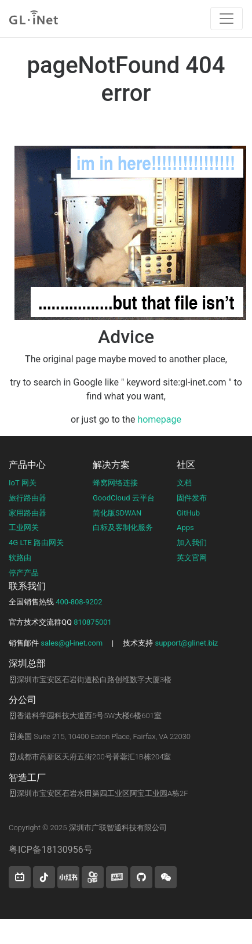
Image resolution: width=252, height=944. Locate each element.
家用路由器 (27, 513)
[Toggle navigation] (226, 18)
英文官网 (192, 557)
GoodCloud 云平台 (124, 497)
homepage (159, 419)
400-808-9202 (79, 601)
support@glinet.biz (186, 643)
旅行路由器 (27, 497)
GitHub (188, 513)
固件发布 (192, 497)
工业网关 (24, 527)
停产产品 (24, 572)
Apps (185, 527)
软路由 (20, 557)
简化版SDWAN (117, 513)
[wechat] (166, 877)
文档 (184, 482)
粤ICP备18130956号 (51, 849)
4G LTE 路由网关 (36, 542)
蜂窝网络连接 (115, 482)
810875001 (93, 622)
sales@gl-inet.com (72, 643)
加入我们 (192, 542)
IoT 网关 (22, 482)
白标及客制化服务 (123, 527)
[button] (20, 877)
